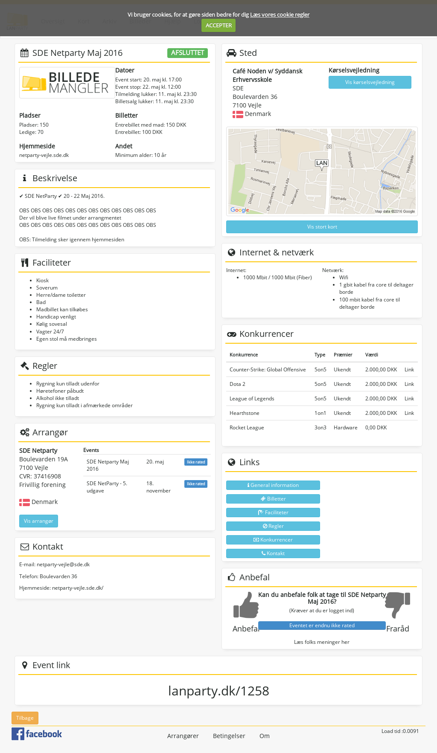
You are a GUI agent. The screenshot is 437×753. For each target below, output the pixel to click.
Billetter (273, 498)
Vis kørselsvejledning (370, 82)
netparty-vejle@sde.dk (63, 564)
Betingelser (229, 736)
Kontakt (273, 553)
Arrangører (183, 736)
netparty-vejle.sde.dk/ (77, 587)
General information (273, 485)
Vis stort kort (322, 226)
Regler (273, 526)
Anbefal (246, 628)
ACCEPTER (219, 25)
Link (409, 369)
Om (264, 736)
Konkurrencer (273, 539)
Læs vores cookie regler (279, 14)
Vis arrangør (38, 520)
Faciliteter (273, 512)
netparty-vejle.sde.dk (44, 155)
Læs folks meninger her (322, 642)
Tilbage (25, 717)
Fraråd (397, 628)
